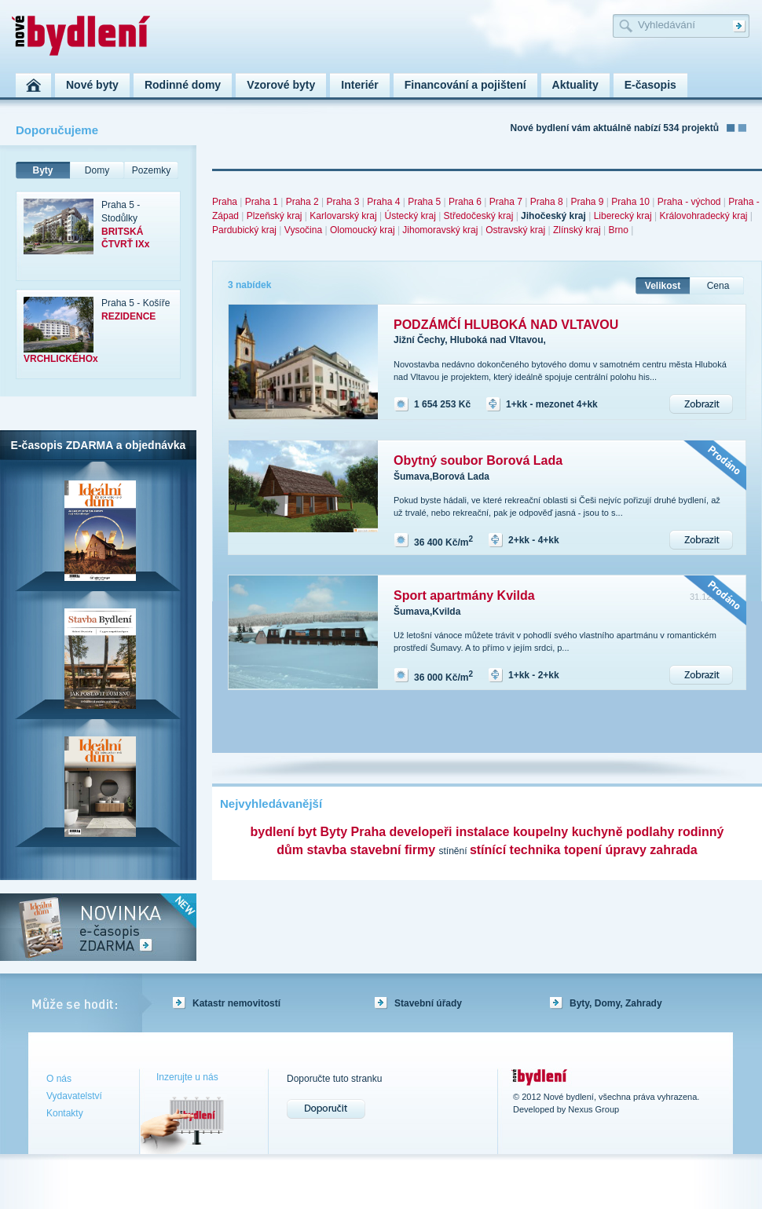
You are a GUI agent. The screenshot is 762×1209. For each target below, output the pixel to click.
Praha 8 (546, 201)
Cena (718, 285)
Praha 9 (586, 201)
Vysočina (303, 230)
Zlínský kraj (577, 230)
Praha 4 (383, 201)
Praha (224, 201)
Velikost (662, 285)
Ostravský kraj (515, 230)
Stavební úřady (428, 1003)
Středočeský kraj (479, 215)
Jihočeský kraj (553, 215)
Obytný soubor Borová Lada (478, 460)
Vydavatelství (74, 1095)
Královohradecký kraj (703, 215)
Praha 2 (302, 201)
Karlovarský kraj (343, 215)
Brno (618, 230)
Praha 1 (261, 201)
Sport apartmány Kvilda (464, 595)
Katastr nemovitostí (236, 1003)
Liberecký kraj (623, 215)
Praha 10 (630, 201)
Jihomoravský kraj (440, 230)
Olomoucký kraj (362, 230)
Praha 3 (342, 201)
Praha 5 (424, 201)
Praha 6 (465, 201)
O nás (58, 1078)
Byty (42, 170)
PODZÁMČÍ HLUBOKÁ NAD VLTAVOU (506, 324)
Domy (97, 170)
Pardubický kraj (244, 230)
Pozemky (151, 170)
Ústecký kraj (409, 215)
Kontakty (64, 1113)
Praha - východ (689, 201)
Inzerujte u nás (187, 1077)
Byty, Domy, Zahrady (616, 1003)
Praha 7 (505, 201)
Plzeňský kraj (274, 215)
